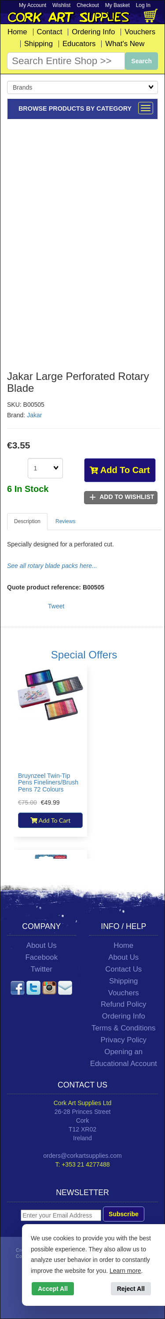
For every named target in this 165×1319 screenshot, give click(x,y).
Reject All (131, 1288)
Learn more (125, 1270)
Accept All (53, 1288)
